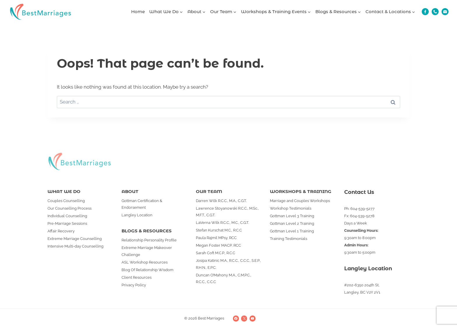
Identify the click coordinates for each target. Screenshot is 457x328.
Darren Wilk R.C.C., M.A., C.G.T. (221, 201)
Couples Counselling (66, 201)
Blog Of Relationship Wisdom (147, 270)
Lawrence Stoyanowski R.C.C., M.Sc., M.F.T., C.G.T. (227, 211)
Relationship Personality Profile (149, 240)
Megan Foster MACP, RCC (218, 245)
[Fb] (425, 12)
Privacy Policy (134, 285)
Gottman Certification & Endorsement (142, 204)
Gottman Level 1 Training (292, 231)
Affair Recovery (61, 231)
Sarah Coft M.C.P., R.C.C (215, 253)
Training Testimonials (288, 238)
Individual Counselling (67, 216)
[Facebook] (236, 318)
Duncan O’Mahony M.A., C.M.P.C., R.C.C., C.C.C (223, 278)
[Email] (445, 12)
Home (138, 11)
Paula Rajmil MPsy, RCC (216, 238)
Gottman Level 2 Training (292, 223)
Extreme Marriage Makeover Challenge (147, 251)
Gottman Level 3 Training (292, 216)
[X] (244, 318)
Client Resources (137, 277)
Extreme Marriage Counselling (75, 238)
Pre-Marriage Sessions (67, 223)
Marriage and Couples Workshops (300, 201)
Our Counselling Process (70, 208)
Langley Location (137, 215)
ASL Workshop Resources (145, 262)
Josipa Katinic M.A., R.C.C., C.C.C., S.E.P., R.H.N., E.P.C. (228, 263)
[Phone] (435, 12)
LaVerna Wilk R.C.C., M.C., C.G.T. (222, 222)
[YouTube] (252, 318)
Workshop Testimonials (290, 208)
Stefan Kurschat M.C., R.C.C (219, 230)
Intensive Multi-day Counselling (75, 246)
